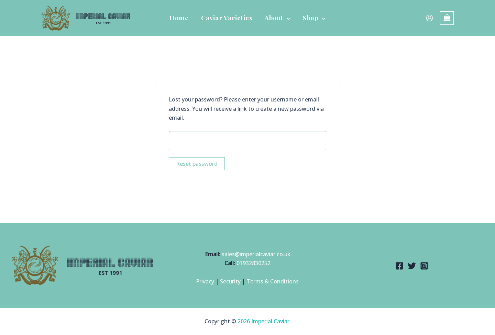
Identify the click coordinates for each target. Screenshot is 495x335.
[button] (286, 18)
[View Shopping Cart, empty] (447, 18)
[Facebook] (399, 266)
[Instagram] (424, 266)
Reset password (197, 164)
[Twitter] (412, 266)
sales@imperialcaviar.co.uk (255, 254)
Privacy (205, 281)
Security (230, 281)
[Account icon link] (429, 18)
